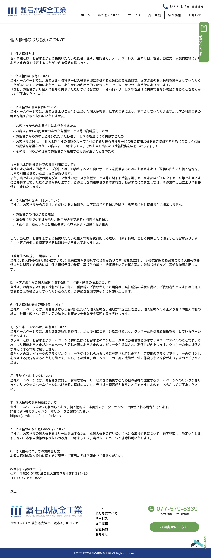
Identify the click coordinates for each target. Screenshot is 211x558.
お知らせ (101, 534)
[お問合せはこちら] (174, 527)
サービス (101, 518)
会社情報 (101, 529)
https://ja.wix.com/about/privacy (35, 415)
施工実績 (101, 523)
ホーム (100, 508)
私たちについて (106, 513)
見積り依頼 (200, 45)
